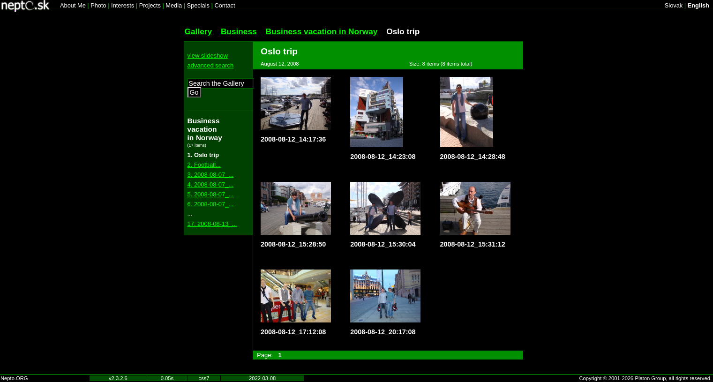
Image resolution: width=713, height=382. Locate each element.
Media (173, 5)
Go (194, 92)
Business (239, 31)
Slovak (674, 5)
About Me (73, 5)
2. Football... (204, 164)
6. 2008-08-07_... (211, 204)
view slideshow (208, 55)
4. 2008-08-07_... (211, 184)
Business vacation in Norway (321, 31)
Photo (98, 5)
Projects (150, 5)
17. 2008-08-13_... (212, 223)
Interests (122, 5)
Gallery (198, 31)
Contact (224, 5)
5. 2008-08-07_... (211, 194)
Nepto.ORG (14, 378)
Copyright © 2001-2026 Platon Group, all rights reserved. (645, 378)
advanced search (211, 65)
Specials (198, 5)
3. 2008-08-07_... (211, 174)
